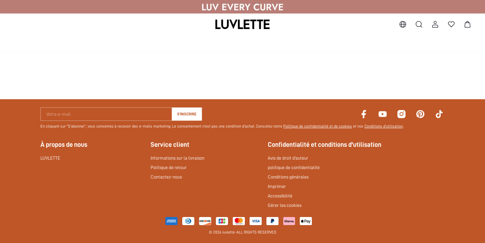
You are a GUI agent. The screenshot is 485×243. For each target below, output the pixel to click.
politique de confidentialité (294, 167)
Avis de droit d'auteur (288, 158)
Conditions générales (288, 177)
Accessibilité (280, 195)
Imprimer (277, 186)
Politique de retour (169, 167)
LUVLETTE (50, 158)
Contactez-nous (166, 177)
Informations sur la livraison (177, 158)
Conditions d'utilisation (383, 126)
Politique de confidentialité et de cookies (317, 126)
